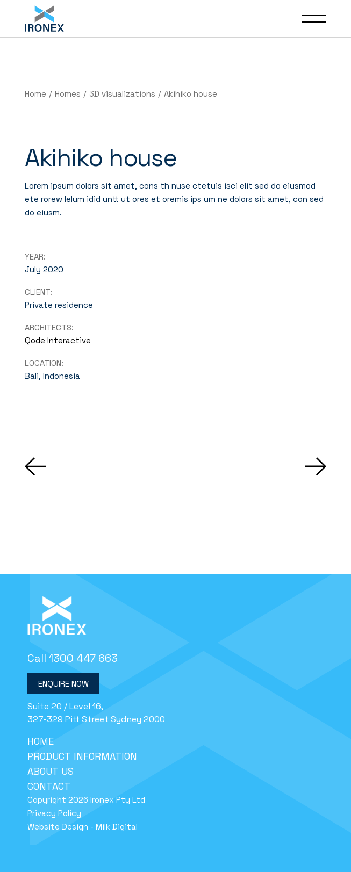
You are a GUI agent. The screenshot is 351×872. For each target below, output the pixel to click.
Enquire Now (63, 684)
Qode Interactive (58, 340)
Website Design (57, 826)
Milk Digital (117, 826)
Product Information (82, 756)
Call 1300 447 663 (72, 658)
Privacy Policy (54, 813)
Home (40, 741)
